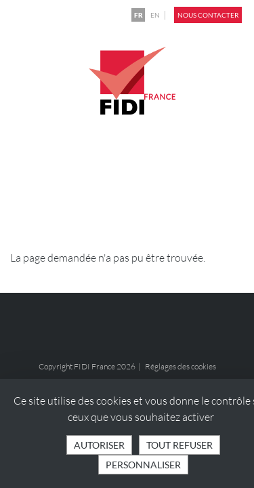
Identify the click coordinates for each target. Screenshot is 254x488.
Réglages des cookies (180, 366)
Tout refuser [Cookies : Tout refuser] (179, 445)
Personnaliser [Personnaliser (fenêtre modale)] (143, 464)
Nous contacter (207, 15)
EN (155, 15)
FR (138, 15)
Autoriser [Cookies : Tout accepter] (99, 445)
